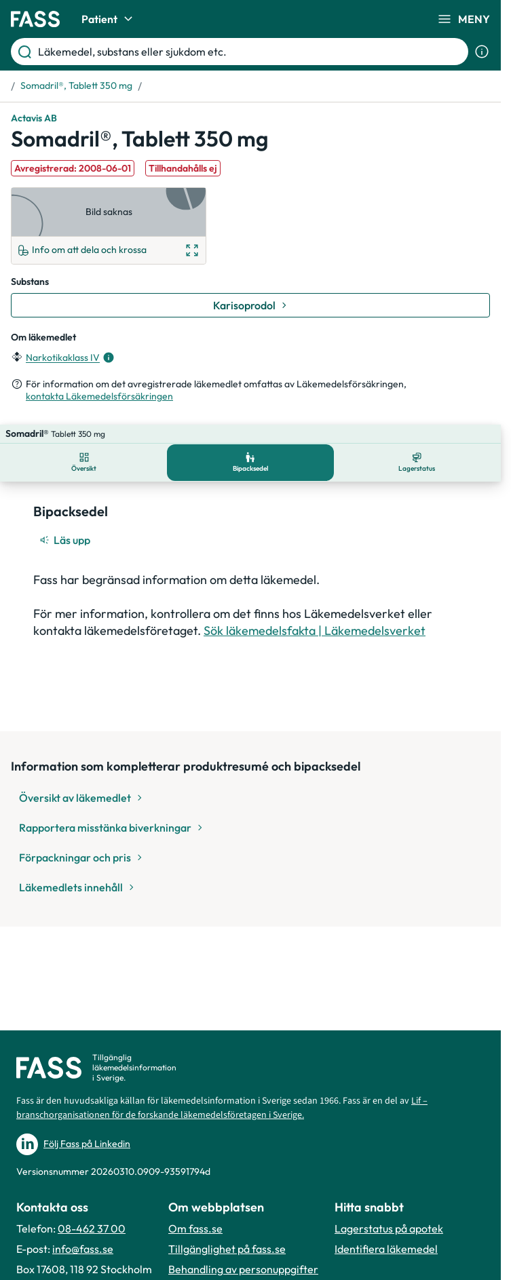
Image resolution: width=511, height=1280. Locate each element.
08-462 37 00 (92, 1228)
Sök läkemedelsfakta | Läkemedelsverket (314, 611)
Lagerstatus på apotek (389, 1228)
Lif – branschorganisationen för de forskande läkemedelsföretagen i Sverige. (222, 1108)
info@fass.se (82, 1249)
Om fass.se (195, 1228)
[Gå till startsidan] (35, 19)
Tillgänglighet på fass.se (227, 1249)
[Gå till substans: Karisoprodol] (250, 305)
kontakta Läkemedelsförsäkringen (99, 396)
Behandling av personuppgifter (243, 1269)
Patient (108, 19)
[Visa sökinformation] (482, 51)
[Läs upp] (65, 521)
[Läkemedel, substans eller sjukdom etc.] (250, 51)
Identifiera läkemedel (386, 1249)
